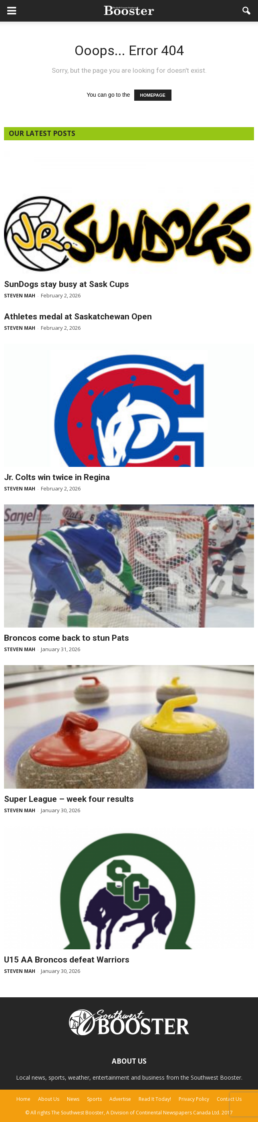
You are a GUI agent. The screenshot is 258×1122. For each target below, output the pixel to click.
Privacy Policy (194, 1099)
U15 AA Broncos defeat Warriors (66, 960)
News (73, 1099)
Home (23, 1099)
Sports (94, 1099)
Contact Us (229, 1099)
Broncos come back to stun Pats (66, 638)
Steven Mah (19, 295)
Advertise (120, 1099)
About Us (48, 1099)
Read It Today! (155, 1099)
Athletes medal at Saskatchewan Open (78, 316)
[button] (247, 11)
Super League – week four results (69, 799)
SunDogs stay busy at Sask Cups (66, 284)
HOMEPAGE (152, 95)
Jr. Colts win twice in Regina (57, 477)
